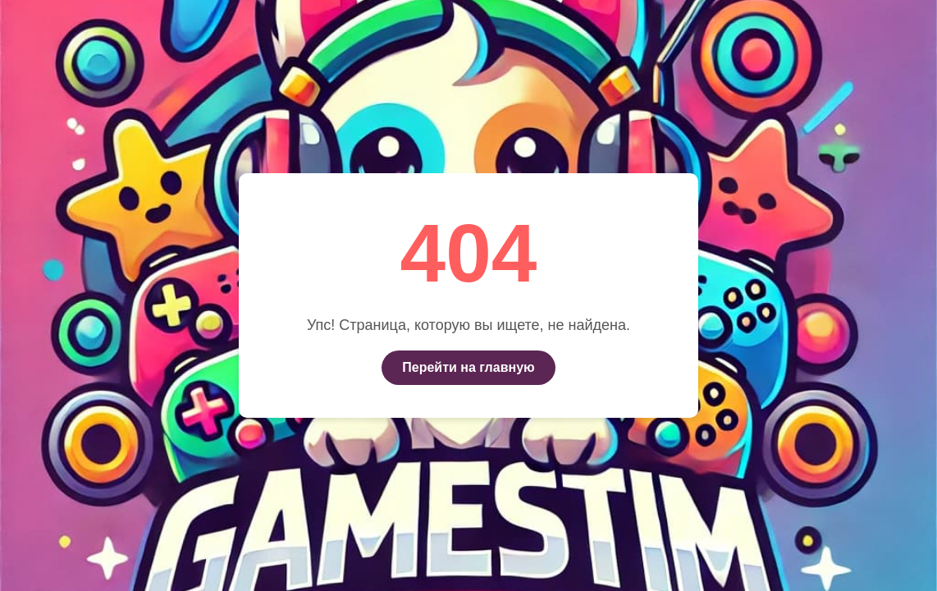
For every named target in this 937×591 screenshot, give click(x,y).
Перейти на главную (468, 367)
